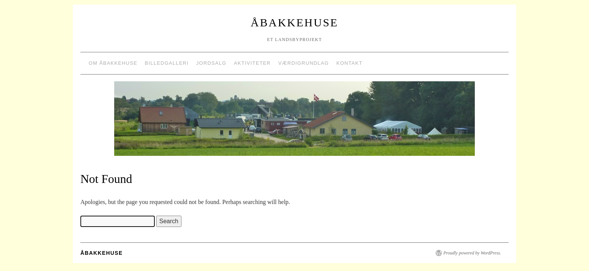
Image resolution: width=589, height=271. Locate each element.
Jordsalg (211, 63)
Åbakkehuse (294, 22)
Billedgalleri (167, 63)
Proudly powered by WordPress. (472, 253)
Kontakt (349, 63)
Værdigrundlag (303, 63)
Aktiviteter (252, 63)
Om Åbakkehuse (113, 63)
